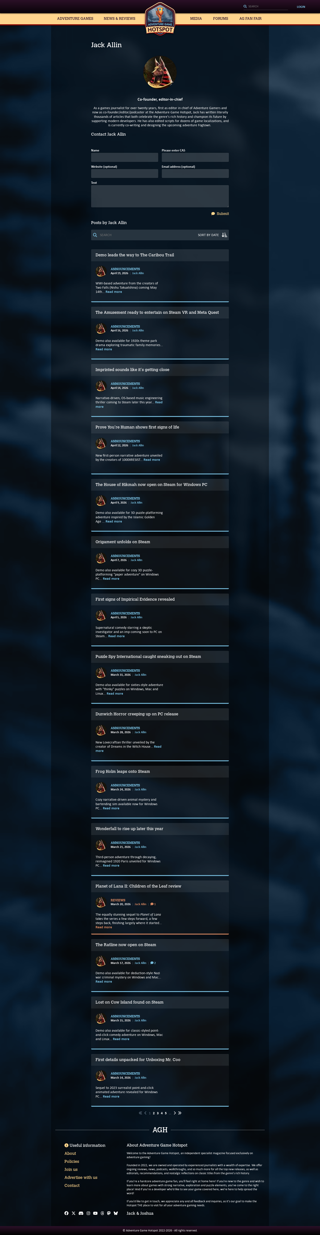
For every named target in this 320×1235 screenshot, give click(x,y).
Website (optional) (104, 167)
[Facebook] (66, 1213)
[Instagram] (88, 1213)
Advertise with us (80, 1177)
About (70, 1153)
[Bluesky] (116, 1213)
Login (301, 7)
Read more (114, 291)
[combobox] (266, 6)
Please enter (173, 151)
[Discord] (81, 1213)
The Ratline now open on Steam (126, 944)
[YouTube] (95, 1213)
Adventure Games (75, 18)
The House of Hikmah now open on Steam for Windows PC (151, 484)
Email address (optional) (178, 167)
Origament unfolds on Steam (123, 541)
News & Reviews (119, 18)
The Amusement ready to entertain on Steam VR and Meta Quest (157, 312)
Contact (72, 1185)
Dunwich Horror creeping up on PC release (137, 714)
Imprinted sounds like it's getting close (132, 369)
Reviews (118, 900)
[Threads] (102, 1213)
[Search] (266, 6)
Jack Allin (138, 273)
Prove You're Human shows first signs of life (137, 427)
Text (94, 183)
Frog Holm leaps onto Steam (123, 771)
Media (196, 18)
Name (95, 151)
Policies (71, 1161)
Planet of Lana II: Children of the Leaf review (138, 886)
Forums (220, 18)
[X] (74, 1213)
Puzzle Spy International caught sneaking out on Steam (148, 656)
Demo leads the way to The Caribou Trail (135, 255)
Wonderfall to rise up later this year (129, 828)
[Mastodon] (109, 1213)
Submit (220, 214)
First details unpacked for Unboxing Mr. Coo (138, 1059)
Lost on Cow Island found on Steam (130, 1002)
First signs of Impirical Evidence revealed (135, 599)
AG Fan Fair (250, 18)
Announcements (125, 269)
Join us (71, 1169)
